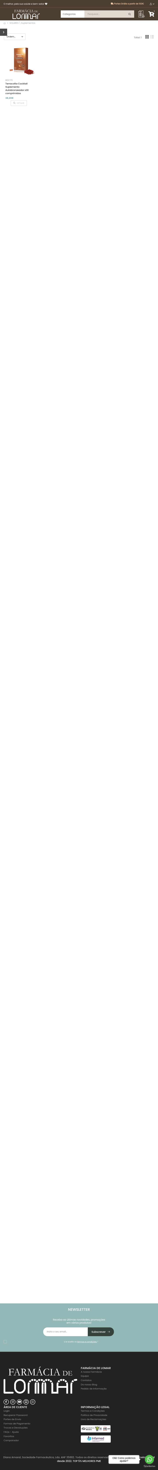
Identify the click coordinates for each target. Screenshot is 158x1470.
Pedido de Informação (94, 1388)
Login (7, 1411)
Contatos (86, 1380)
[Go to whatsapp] (149, 1459)
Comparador (11, 1440)
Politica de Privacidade (94, 1415)
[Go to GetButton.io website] (149, 1466)
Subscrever (101, 1332)
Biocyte (9, 80)
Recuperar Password (15, 1415)
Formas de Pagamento (17, 1423)
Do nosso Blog (89, 1384)
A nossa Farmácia (91, 1372)
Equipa (85, 1376)
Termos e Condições (93, 1411)
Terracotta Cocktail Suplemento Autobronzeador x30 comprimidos (17, 88)
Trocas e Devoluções (16, 1427)
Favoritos (9, 1436)
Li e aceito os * (81, 1341)
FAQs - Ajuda (11, 1432)
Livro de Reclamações (93, 1419)
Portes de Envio (12, 1419)
